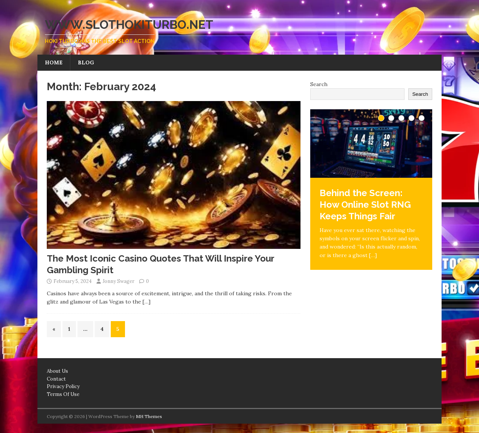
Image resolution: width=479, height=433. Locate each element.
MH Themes (149, 416)
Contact (56, 379)
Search (318, 84)
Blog (86, 62)
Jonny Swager (118, 281)
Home (53, 62)
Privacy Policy (63, 386)
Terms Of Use (63, 394)
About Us (57, 371)
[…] (146, 301)
